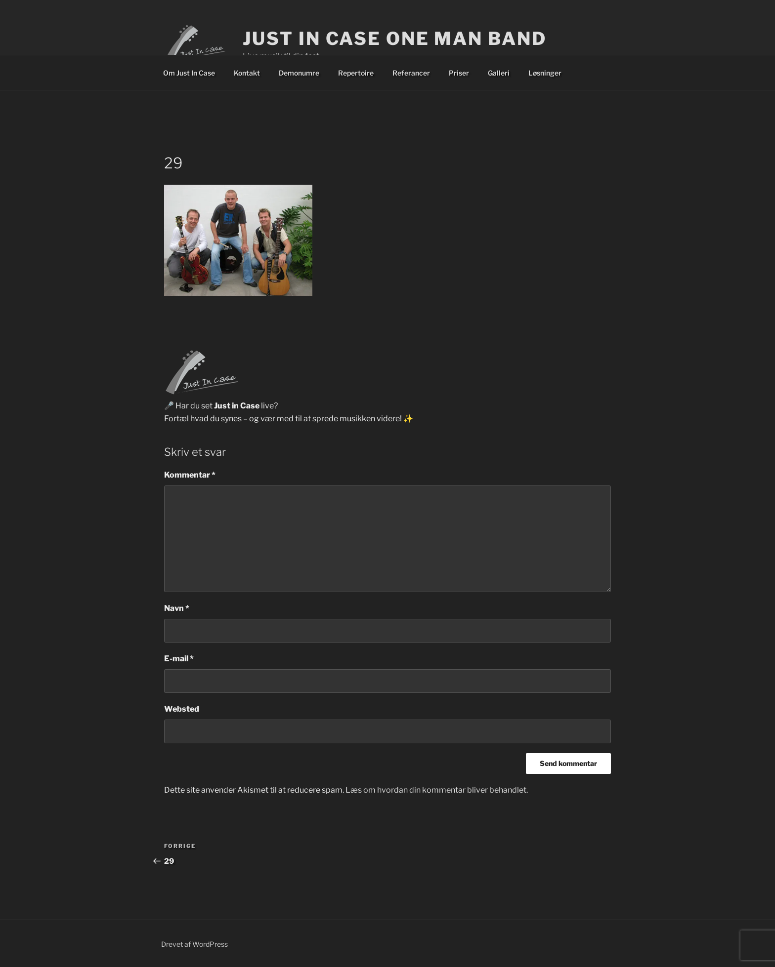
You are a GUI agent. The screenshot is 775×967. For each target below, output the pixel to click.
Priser (459, 73)
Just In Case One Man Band (394, 38)
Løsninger (544, 73)
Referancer (411, 73)
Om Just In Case (189, 73)
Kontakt (247, 73)
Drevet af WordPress (194, 944)
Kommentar (189, 475)
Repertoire (356, 73)
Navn (176, 608)
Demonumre (299, 73)
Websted (181, 709)
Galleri (499, 73)
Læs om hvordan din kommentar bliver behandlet (435, 790)
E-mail (179, 658)
